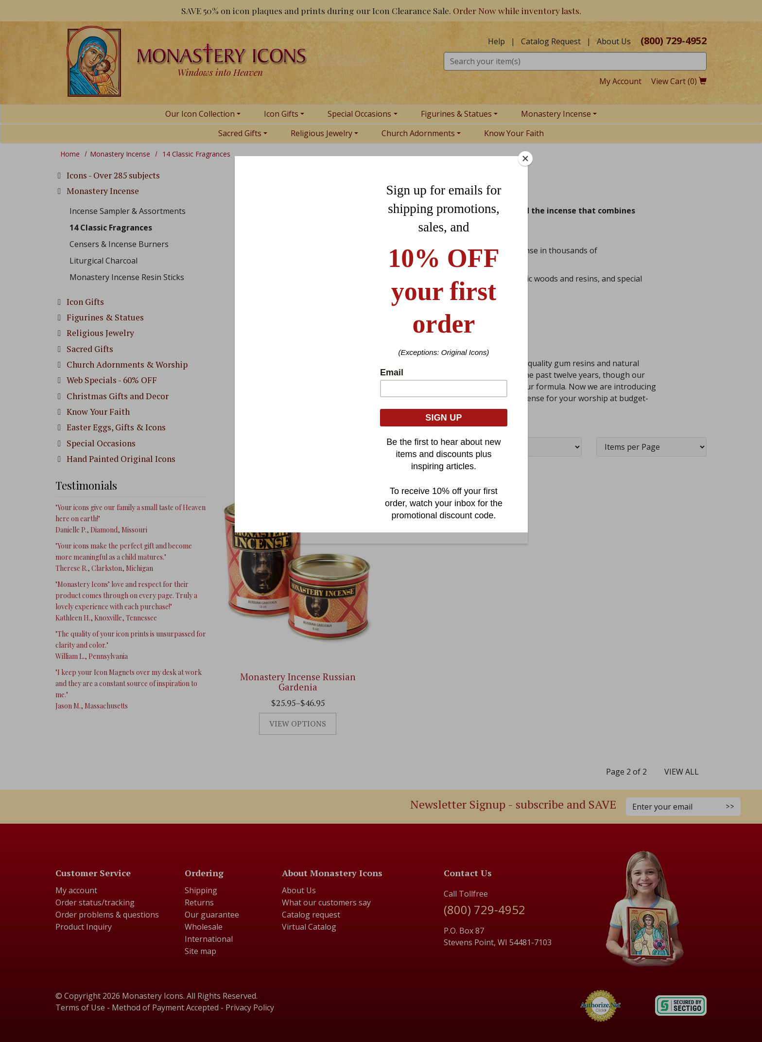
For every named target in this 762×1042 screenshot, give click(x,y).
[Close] (525, 158)
